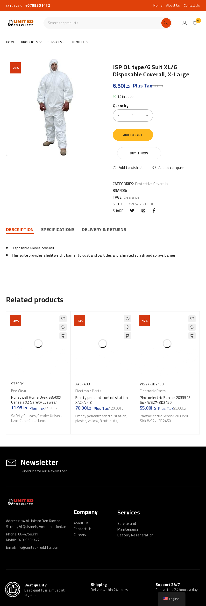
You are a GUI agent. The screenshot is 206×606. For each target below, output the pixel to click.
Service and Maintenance (128, 508)
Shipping (99, 566)
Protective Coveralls (151, 165)
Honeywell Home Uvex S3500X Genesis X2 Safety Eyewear (36, 381)
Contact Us (192, 5)
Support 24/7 (168, 566)
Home (158, 5)
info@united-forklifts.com (37, 529)
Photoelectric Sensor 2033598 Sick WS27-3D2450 (165, 382)
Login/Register (184, 23)
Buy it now (179, 135)
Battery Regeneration (135, 516)
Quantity (121, 106)
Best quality (35, 566)
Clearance (132, 179)
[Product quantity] (133, 115)
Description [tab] (20, 211)
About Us (173, 5)
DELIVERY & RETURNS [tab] (104, 211)
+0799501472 (37, 5)
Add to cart (132, 135)
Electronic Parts (88, 372)
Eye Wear (18, 372)
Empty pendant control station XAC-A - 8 (101, 382)
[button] (63, 317)
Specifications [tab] (58, 211)
